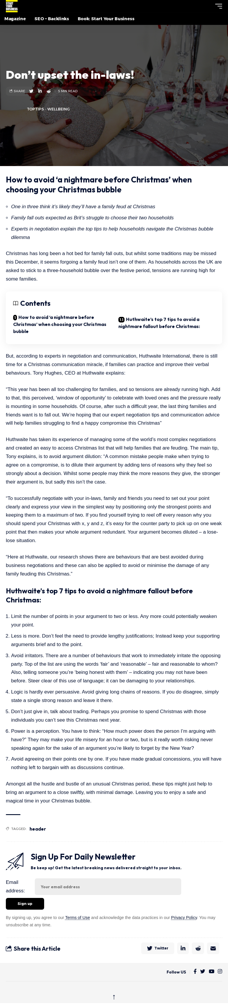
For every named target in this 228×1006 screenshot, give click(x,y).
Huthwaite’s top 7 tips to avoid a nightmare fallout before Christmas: (159, 322)
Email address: (15, 886)
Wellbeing (58, 109)
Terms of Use (77, 917)
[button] (207, 6)
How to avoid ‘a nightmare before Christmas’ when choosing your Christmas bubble (59, 324)
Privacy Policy (184, 917)
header (38, 829)
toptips (35, 109)
